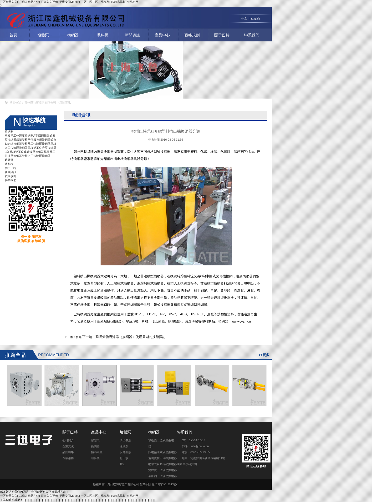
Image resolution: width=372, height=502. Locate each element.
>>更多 (264, 355)
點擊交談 (215, 438)
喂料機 (102, 35)
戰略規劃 (192, 35)
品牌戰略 (68, 452)
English (255, 18)
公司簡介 (68, 440)
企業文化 (68, 446)
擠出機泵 (125, 440)
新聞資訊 (132, 35)
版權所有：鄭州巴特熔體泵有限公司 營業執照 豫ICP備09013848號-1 (136, 484)
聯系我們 (251, 35)
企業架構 (68, 458)
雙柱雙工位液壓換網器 (36, 143)
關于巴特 (221, 35)
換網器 (73, 35)
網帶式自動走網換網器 (162, 464)
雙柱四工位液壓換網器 (36, 156)
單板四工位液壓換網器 (162, 476)
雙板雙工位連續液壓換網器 (27, 152)
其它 (122, 464)
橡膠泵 (124, 446)
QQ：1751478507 (193, 440)
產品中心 (162, 35)
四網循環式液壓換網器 (162, 452)
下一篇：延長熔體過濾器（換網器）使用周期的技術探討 (124, 337)
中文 (244, 18)
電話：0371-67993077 (196, 452)
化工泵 (124, 458)
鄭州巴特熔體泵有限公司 (40, 102)
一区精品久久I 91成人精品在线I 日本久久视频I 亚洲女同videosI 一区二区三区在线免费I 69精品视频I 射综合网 (69, 2)
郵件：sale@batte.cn (195, 446)
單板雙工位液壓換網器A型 (21, 135)
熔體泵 (43, 35)
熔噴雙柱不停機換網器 (30, 139)
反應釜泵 (125, 452)
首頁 (13, 35)
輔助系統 (96, 452)
